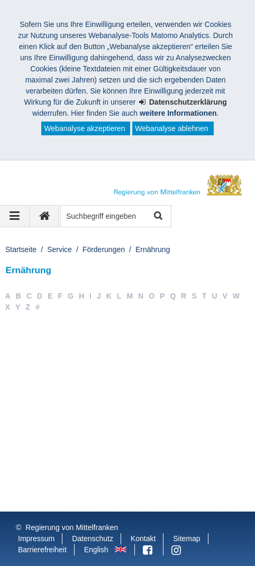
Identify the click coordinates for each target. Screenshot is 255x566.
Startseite (21, 249)
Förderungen (104, 249)
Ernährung (152, 249)
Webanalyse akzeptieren (84, 128)
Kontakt (143, 538)
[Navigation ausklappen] (15, 216)
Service (59, 249)
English (96, 549)
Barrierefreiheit (42, 549)
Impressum (36, 538)
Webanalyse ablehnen (171, 128)
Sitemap (186, 538)
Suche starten (157, 216)
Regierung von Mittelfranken (71, 527)
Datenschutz (92, 538)
